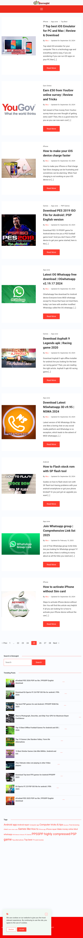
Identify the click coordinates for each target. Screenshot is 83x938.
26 (40, 643)
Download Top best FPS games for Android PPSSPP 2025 (35, 776)
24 (27, 643)
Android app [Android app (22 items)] (10, 824)
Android (46, 462)
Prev (4, 643)
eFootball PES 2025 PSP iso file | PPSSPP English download (34, 799)
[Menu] (41, 9)
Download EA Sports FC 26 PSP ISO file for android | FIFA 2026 (37, 693)
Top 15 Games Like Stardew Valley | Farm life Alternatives (32, 740)
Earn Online (47, 86)
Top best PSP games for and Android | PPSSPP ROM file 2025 (37, 705)
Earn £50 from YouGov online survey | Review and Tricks (58, 95)
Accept (21, 929)
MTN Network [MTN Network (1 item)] (16, 834)
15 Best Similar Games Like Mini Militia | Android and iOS (35, 752)
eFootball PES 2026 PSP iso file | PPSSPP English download (34, 682)
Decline (11, 929)
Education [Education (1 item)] (66, 825)
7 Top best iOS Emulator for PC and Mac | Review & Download (59, 31)
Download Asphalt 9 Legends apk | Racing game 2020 (57, 343)
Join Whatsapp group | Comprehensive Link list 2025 (59, 530)
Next (56, 643)
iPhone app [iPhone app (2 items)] (42, 829)
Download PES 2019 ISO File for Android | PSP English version (59, 215)
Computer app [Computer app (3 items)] (34, 825)
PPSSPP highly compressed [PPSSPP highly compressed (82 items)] (51, 834)
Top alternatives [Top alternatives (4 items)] (18, 840)
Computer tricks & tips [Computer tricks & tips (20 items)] (51, 824)
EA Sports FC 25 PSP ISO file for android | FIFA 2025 (33, 787)
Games (46, 206)
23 (23, 643)
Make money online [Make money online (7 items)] (65, 829)
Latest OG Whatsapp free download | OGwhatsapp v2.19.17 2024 (60, 279)
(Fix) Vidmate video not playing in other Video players (32, 764)
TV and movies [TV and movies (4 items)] (38, 840)
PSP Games (65, 206)
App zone (54, 22)
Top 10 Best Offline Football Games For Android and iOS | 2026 (37, 729)
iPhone (46, 22)
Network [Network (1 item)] (22, 834)
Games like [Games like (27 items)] (24, 828)
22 (18, 643)
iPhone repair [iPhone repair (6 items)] (51, 829)
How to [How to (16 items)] (34, 829)
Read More (51, 68)
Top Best (64, 22)
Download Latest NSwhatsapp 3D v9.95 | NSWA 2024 (58, 407)
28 (50, 643)
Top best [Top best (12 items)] (28, 840)
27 (45, 643)
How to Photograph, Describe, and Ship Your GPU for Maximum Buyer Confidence (42, 717)
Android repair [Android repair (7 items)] (23, 825)
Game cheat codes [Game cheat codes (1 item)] (13, 829)
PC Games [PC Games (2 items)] (28, 834)
